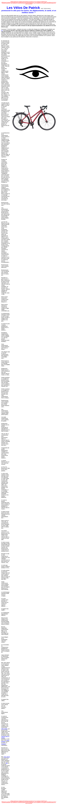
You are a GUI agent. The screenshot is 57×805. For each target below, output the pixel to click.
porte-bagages (5, 741)
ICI (2, 30)
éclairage (3, 744)
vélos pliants (4, 728)
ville (7, 763)
